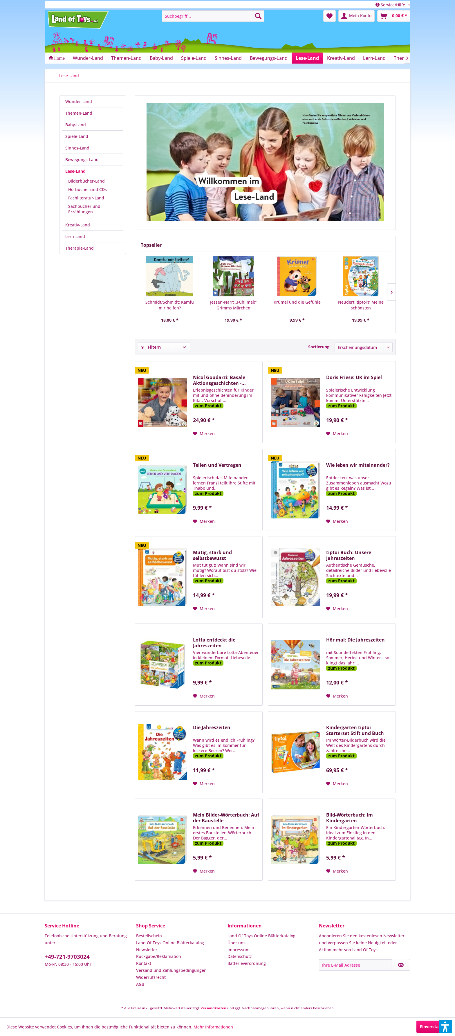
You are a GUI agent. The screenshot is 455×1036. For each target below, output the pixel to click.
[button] (445, 1026)
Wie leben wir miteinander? (358, 465)
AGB (140, 984)
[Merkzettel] (329, 16)
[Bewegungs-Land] (269, 58)
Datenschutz (240, 956)
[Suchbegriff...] (213, 16)
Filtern (151, 347)
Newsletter (146, 949)
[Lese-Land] (307, 58)
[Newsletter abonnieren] (401, 965)
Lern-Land (75, 236)
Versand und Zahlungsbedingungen (171, 970)
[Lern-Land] (374, 58)
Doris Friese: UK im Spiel (354, 377)
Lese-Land (75, 171)
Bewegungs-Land (82, 159)
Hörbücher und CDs (87, 189)
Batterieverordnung (247, 963)
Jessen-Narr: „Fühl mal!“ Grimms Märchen (233, 305)
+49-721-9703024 (67, 957)
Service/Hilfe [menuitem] (390, 5)
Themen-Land (78, 113)
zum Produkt (208, 405)
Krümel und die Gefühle (297, 302)
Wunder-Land (78, 101)
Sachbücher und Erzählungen (84, 209)
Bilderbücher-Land (86, 181)
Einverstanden (434, 1026)
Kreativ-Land (77, 225)
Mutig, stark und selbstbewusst (212, 555)
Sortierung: (319, 346)
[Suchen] (258, 16)
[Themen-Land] (126, 58)
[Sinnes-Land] (228, 58)
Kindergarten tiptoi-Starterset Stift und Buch (355, 730)
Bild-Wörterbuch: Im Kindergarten (349, 818)
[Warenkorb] (393, 16)
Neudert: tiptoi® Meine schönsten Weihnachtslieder (361, 305)
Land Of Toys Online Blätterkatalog (170, 942)
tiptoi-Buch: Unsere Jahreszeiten (348, 555)
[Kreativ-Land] (341, 58)
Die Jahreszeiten (211, 728)
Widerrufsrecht (151, 977)
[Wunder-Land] (88, 58)
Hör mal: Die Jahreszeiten (355, 640)
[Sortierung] (364, 347)
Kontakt (143, 963)
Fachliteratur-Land (86, 198)
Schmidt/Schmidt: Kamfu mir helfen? (169, 305)
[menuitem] (213, 16)
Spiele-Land (76, 136)
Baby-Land (75, 124)
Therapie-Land (79, 248)
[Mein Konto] (356, 16)
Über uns (236, 942)
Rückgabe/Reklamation (158, 956)
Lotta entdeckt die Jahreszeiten (214, 642)
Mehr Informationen (213, 1027)
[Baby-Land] (161, 58)
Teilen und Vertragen (217, 465)
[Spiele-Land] (194, 58)
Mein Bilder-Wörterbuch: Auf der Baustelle (226, 818)
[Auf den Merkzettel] (204, 433)
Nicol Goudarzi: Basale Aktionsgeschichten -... (219, 380)
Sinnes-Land (77, 148)
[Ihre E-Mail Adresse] (355, 965)
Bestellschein (149, 935)
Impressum (239, 949)
